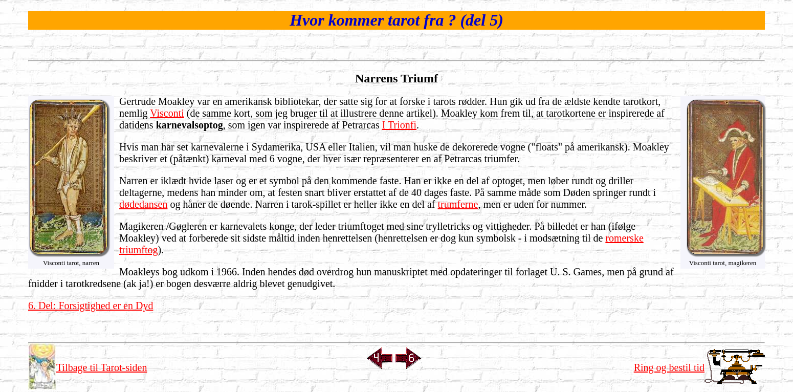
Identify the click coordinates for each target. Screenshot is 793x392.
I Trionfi (399, 124)
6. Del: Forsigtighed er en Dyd (90, 305)
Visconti (167, 113)
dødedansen (143, 204)
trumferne (458, 204)
